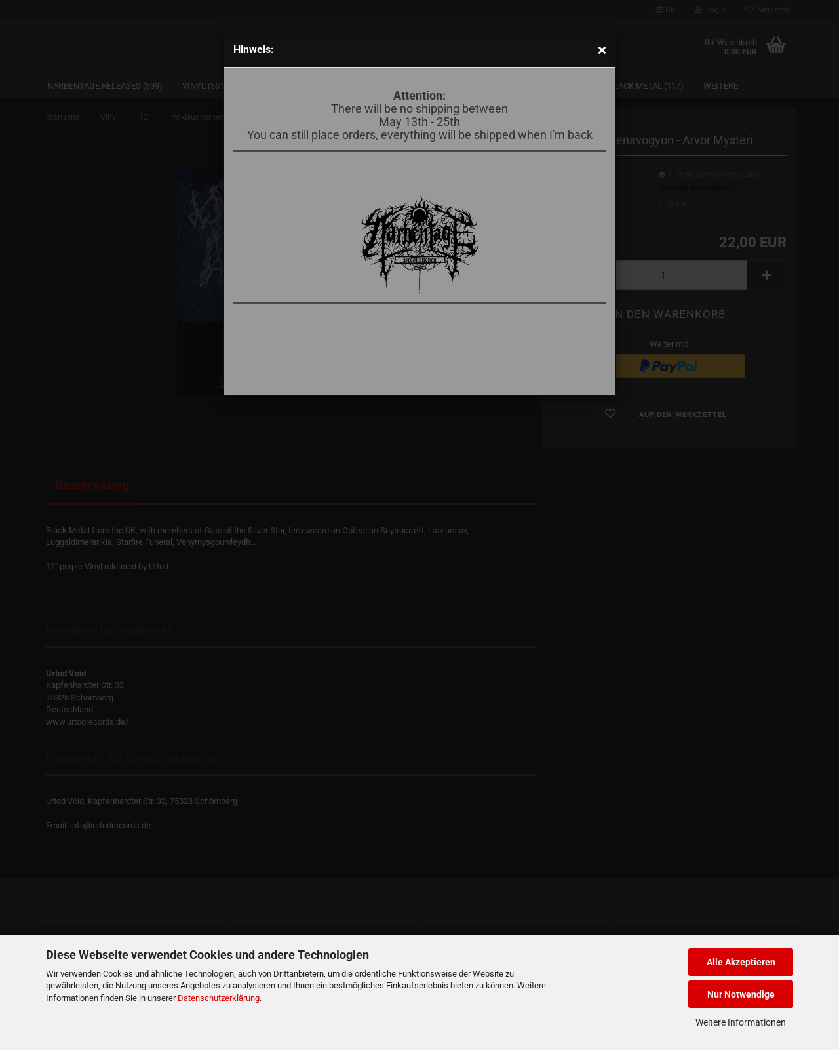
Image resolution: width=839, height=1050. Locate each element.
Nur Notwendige (741, 994)
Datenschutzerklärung (219, 998)
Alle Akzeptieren (741, 962)
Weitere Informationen (740, 1022)
